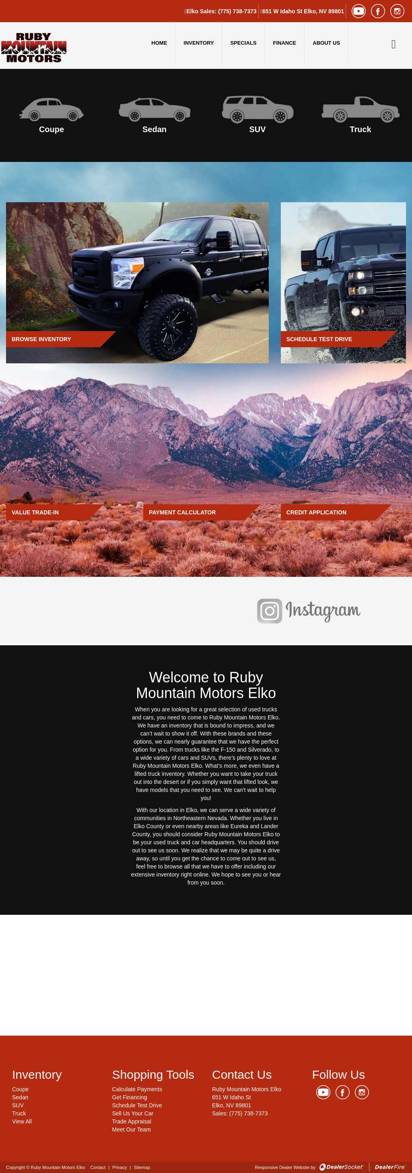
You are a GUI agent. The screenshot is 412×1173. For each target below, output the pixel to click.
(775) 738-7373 (237, 11)
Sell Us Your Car (133, 1113)
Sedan (20, 1097)
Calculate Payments (137, 1089)
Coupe (20, 1089)
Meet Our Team (131, 1129)
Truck (19, 1113)
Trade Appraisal (132, 1121)
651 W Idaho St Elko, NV (303, 11)
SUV (18, 1105)
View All (22, 1121)
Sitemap (142, 1167)
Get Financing (129, 1097)
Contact (98, 1167)
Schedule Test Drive (137, 1105)
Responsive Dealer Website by (285, 1167)
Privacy (119, 1167)
